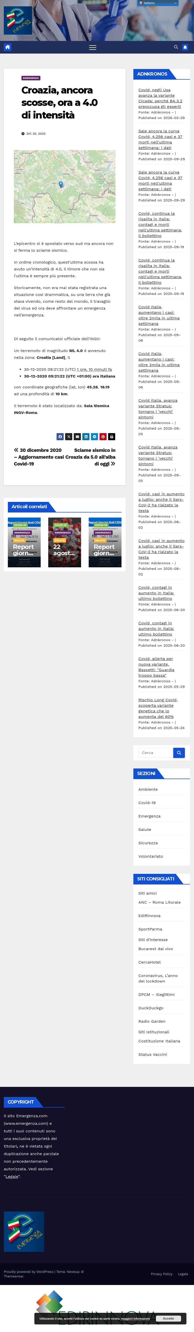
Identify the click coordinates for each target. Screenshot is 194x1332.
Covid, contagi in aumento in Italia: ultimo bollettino (156, 593)
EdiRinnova (149, 915)
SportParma (150, 929)
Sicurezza (148, 842)
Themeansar (13, 1276)
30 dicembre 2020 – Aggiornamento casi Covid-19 (39, 457)
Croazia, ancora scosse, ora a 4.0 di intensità (59, 102)
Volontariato (150, 856)
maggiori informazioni (135, 1318)
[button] (176, 47)
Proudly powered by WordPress (29, 1272)
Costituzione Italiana (159, 1041)
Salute (19, 540)
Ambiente (148, 789)
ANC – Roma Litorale (159, 902)
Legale (12, 1176)
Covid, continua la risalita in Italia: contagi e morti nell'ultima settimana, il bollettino (160, 224)
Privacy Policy (161, 1274)
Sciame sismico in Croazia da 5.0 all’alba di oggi (90, 457)
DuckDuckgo (150, 1008)
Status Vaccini (152, 1054)
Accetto (168, 1318)
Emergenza (31, 78)
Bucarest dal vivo (155, 948)
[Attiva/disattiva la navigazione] (93, 47)
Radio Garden (152, 1021)
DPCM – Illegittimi (156, 994)
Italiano (147, 3)
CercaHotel (149, 962)
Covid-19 (20, 525)
